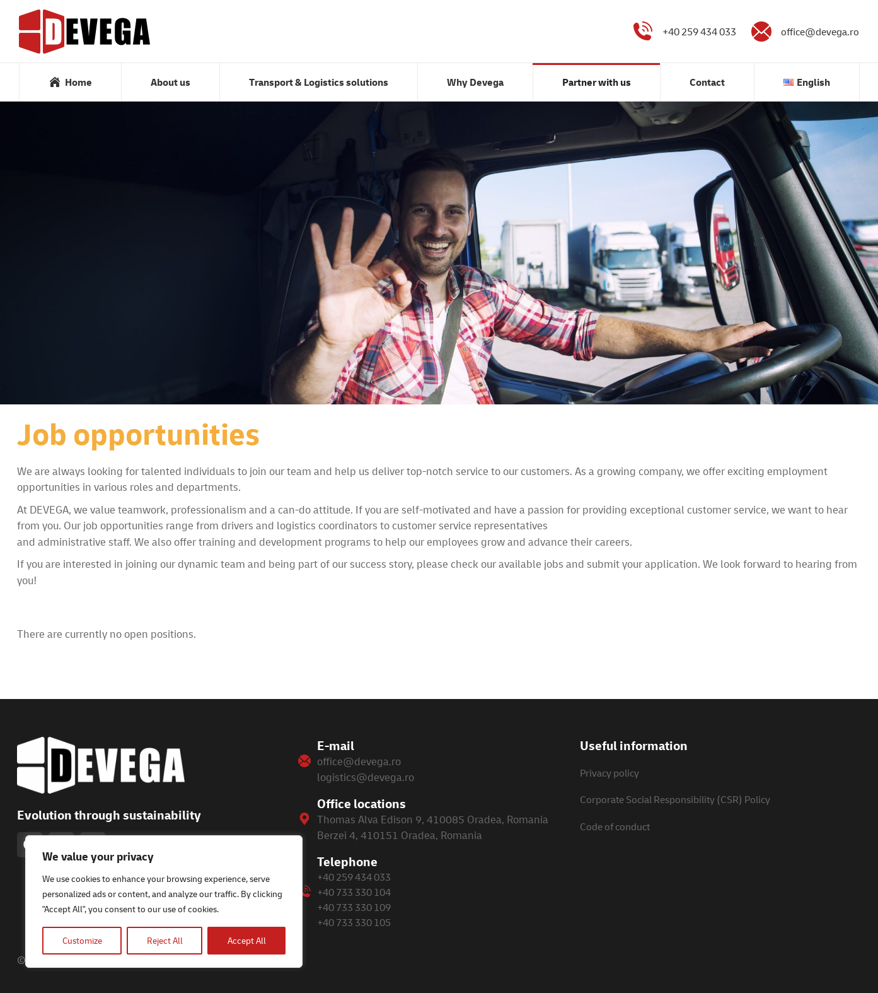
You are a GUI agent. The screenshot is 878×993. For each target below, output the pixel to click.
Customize (82, 940)
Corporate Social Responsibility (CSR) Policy (675, 799)
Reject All (165, 940)
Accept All (247, 940)
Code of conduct (615, 826)
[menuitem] (70, 82)
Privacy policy (609, 773)
